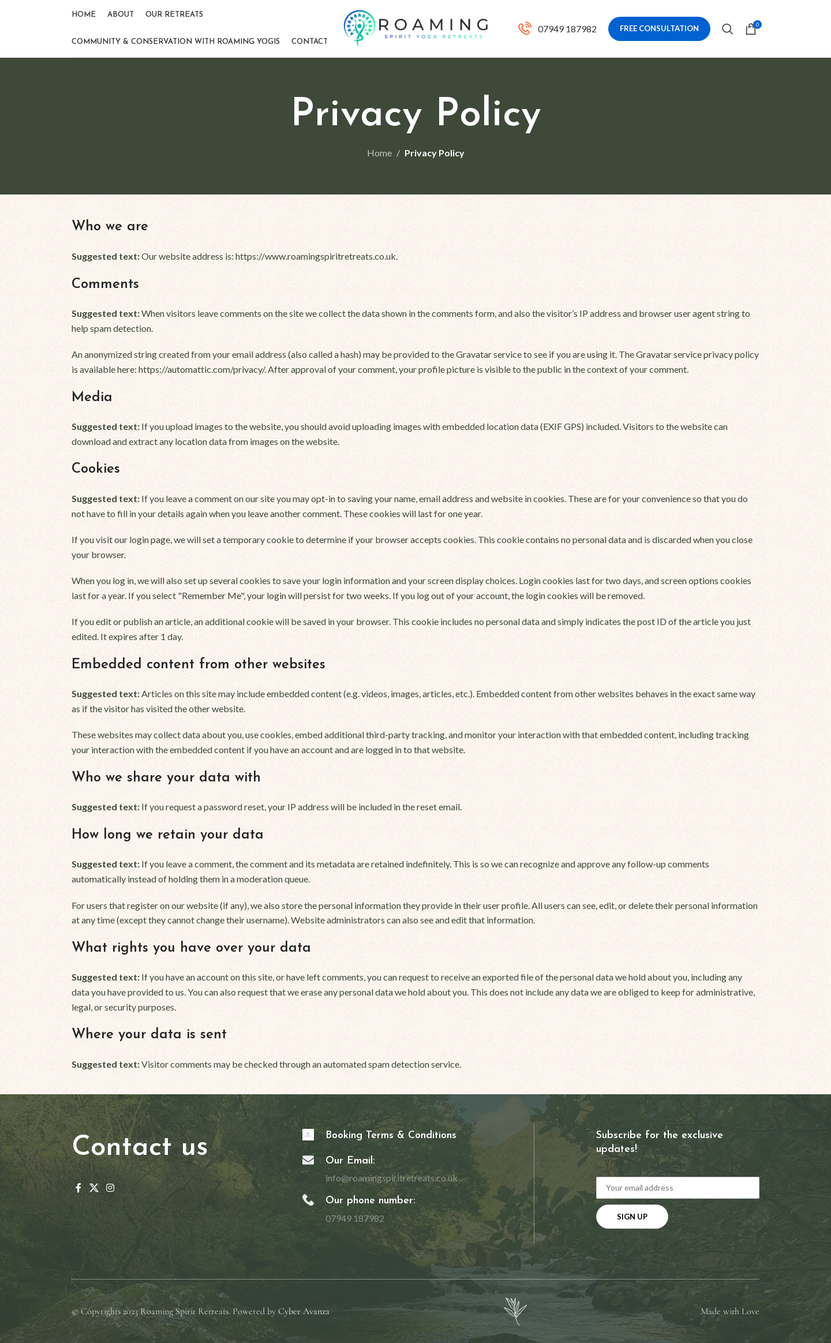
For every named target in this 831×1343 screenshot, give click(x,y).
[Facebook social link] (78, 1188)
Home (379, 152)
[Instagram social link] (110, 1188)
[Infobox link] (557, 28)
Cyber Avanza (304, 1311)
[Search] (727, 28)
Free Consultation (659, 28)
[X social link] (93, 1188)
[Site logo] (415, 27)
